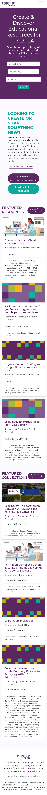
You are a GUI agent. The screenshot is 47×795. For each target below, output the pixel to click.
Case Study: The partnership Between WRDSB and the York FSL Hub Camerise (22, 508)
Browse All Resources (36, 210)
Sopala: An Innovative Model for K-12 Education (22, 423)
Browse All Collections (36, 476)
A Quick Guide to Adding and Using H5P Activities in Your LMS (23, 367)
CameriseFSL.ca (32, 768)
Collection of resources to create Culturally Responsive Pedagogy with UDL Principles (22, 673)
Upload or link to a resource (23, 189)
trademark (31, 790)
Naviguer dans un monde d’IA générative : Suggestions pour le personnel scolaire (23, 309)
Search (23, 87)
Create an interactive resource (23, 178)
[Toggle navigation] (41, 3)
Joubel (40, 790)
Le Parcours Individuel (18, 620)
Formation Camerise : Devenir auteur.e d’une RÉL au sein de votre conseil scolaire (23, 567)
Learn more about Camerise (21, 166)
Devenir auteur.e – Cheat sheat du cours (20, 242)
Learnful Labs (34, 776)
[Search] (23, 71)
